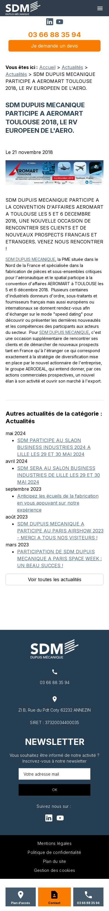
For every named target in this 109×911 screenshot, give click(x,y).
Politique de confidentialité (54, 852)
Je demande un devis (54, 46)
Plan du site (54, 861)
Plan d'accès (20, 903)
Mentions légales (54, 843)
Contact (54, 903)
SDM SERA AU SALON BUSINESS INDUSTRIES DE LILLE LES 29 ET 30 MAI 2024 (58, 475)
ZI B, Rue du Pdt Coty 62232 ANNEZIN (54, 710)
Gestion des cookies (54, 870)
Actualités (72, 67)
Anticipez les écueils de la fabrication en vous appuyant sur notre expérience (58, 503)
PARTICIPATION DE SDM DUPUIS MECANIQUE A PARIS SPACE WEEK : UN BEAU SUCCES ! (59, 558)
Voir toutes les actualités (54, 579)
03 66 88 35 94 (54, 34)
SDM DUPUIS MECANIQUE (30, 259)
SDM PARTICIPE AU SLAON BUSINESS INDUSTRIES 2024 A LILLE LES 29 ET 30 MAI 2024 (54, 447)
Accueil (47, 67)
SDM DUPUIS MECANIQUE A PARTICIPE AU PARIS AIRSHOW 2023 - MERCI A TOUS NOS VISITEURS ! (60, 531)
